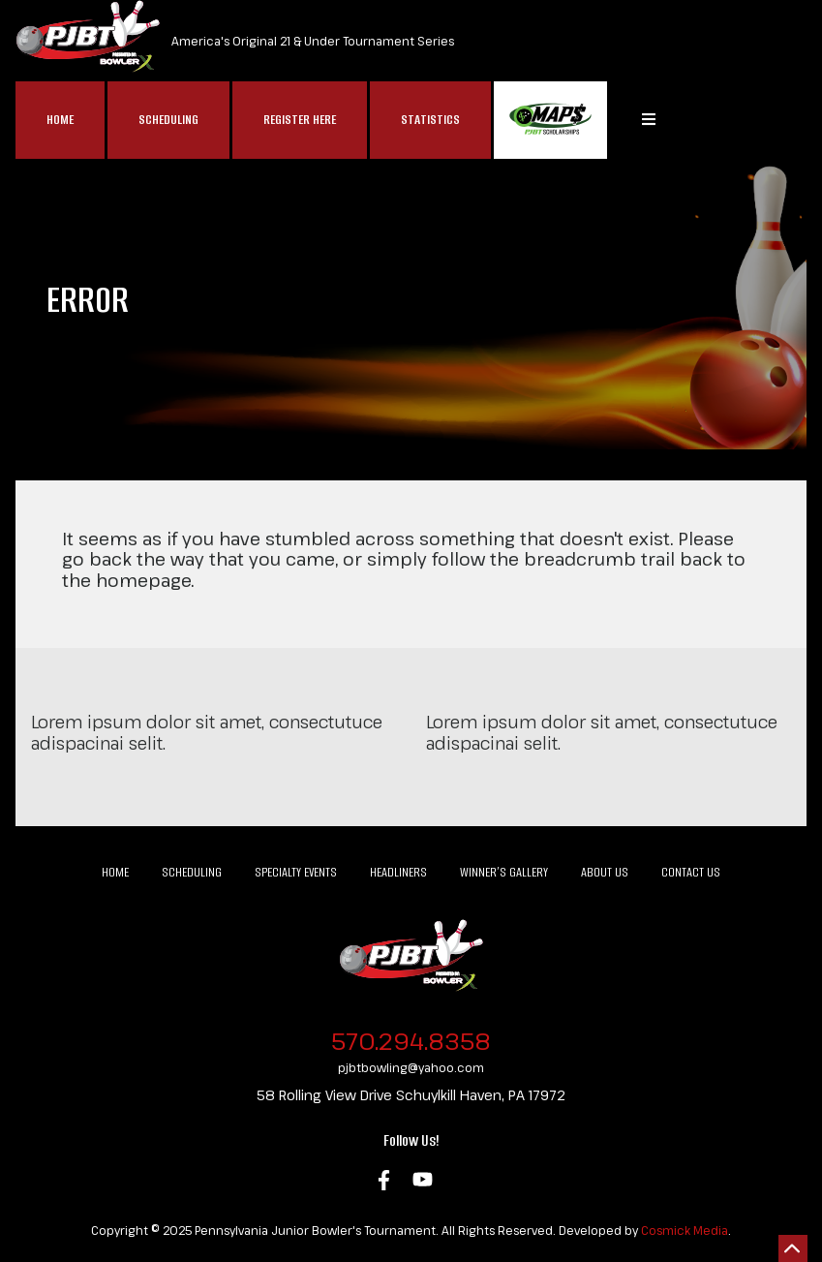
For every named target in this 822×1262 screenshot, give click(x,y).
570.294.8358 (411, 1041)
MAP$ (550, 120)
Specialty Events (296, 872)
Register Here (299, 119)
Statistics (430, 119)
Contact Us (690, 872)
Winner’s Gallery (504, 872)
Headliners (398, 872)
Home (60, 119)
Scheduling (168, 119)
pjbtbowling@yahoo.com (411, 1067)
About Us (604, 872)
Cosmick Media (684, 1230)
